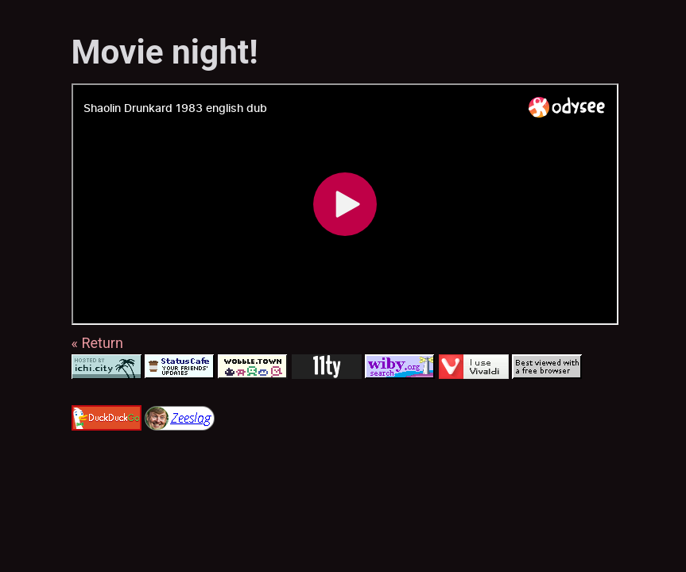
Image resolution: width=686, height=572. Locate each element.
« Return (97, 342)
